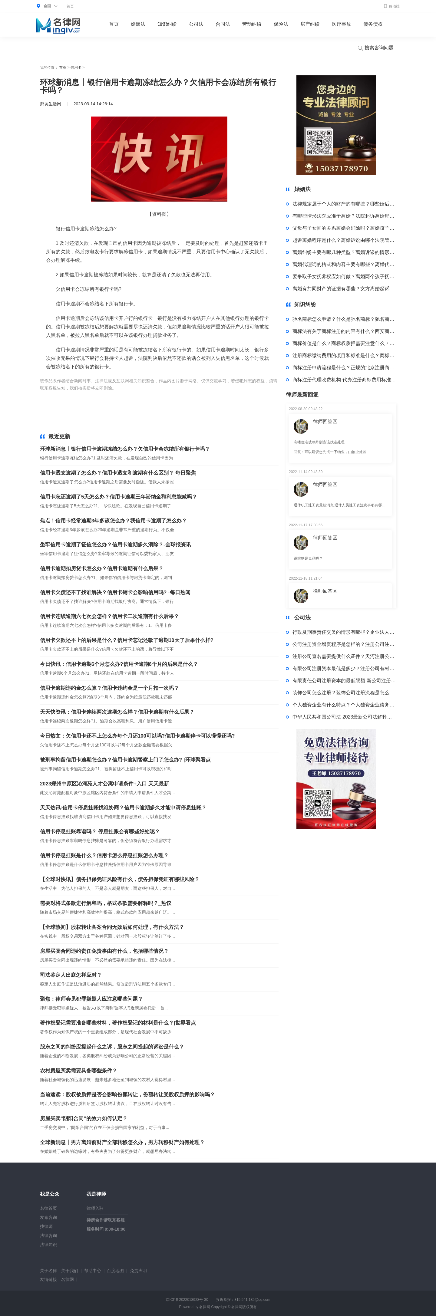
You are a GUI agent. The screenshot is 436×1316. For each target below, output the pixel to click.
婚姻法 (138, 24)
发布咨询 (48, 1217)
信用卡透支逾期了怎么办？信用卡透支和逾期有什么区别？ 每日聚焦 (118, 473)
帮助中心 (92, 1270)
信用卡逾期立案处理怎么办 (179, 402)
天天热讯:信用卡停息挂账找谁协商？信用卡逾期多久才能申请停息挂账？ (123, 808)
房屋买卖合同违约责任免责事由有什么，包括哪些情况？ (104, 951)
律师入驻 (95, 1208)
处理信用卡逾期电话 (181, 395)
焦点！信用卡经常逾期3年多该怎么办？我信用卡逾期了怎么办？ (113, 521)
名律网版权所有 (244, 1307)
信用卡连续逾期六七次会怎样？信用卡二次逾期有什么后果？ (109, 616)
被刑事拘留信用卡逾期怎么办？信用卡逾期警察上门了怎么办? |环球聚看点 (125, 760)
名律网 (67, 1279)
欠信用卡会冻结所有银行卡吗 (219, 388)
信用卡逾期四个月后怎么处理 (85, 395)
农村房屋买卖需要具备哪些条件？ (78, 1071)
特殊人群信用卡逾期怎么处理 (150, 417)
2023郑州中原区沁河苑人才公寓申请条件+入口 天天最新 (104, 784)
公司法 (196, 24)
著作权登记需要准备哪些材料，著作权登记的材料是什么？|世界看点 (118, 1023)
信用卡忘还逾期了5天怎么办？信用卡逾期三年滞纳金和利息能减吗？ (118, 497)
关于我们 (69, 1270)
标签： (123, 388)
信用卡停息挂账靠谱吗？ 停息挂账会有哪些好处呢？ (100, 831)
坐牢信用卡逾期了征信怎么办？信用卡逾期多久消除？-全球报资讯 (115, 545)
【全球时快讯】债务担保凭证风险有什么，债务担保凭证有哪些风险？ (120, 879)
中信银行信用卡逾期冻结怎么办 (161, 388)
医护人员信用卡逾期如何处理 (115, 409)
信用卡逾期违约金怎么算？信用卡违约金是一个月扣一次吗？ (109, 688)
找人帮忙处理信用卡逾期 (137, 395)
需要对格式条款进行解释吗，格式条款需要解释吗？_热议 (105, 903)
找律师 (46, 1226)
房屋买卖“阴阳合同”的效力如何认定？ (83, 1118)
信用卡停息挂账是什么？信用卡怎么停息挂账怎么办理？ (104, 855)
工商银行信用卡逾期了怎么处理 (235, 402)
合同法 (223, 24)
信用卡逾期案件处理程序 (85, 402)
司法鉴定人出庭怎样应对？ (71, 975)
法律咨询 (48, 1235)
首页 (70, 6)
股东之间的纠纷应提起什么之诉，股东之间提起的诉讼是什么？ (112, 1047)
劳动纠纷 (252, 24)
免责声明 (138, 1270)
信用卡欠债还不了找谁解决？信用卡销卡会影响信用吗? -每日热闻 (115, 592)
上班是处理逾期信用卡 (131, 402)
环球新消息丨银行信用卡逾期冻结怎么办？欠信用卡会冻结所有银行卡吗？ (125, 449)
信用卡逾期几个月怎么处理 (227, 395)
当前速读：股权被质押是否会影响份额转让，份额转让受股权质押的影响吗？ (127, 1094)
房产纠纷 (310, 24)
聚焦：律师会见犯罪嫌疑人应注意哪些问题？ (91, 999)
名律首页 (48, 1208)
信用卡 (76, 67)
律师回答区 (325, 421)
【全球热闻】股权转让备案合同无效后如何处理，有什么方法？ (112, 927)
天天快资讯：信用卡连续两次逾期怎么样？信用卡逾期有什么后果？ (117, 712)
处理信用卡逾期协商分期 (202, 417)
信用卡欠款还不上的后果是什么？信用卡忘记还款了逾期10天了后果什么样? (126, 640)
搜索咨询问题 (375, 48)
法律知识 (48, 1244)
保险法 (281, 24)
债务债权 (373, 24)
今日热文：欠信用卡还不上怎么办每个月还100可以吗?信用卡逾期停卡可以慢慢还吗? (137, 736)
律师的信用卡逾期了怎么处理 (228, 409)
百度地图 (115, 1270)
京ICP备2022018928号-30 (187, 1300)
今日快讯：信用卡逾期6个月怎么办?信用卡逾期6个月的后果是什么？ (119, 664)
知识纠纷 (167, 24)
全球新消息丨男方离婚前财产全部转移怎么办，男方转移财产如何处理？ (122, 1142)
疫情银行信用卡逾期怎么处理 (171, 409)
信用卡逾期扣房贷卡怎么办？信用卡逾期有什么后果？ (102, 568)
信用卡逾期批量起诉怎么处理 (94, 417)
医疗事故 (341, 24)
